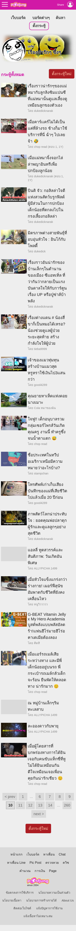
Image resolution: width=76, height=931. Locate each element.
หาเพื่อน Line (16, 862)
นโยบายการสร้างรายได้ (41, 900)
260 (67, 805)
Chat (62, 854)
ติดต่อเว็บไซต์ (22, 908)
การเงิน (40, 871)
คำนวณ (25, 871)
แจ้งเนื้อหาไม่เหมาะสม (38, 916)
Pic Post (35, 862)
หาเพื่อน (49, 854)
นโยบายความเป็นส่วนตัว (54, 892)
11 (20, 805)
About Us (68, 900)
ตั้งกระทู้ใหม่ (61, 74)
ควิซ (66, 862)
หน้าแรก (16, 854)
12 (30, 805)
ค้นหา (60, 18)
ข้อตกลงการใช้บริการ (20, 892)
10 (10, 805)
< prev (10, 796)
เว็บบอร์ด (18, 18)
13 (40, 805)
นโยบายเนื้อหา (11, 900)
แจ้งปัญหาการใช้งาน (49, 908)
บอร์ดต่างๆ (41, 18)
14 (50, 805)
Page (52, 871)
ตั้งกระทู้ (39, 26)
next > (39, 814)
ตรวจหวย (52, 862)
